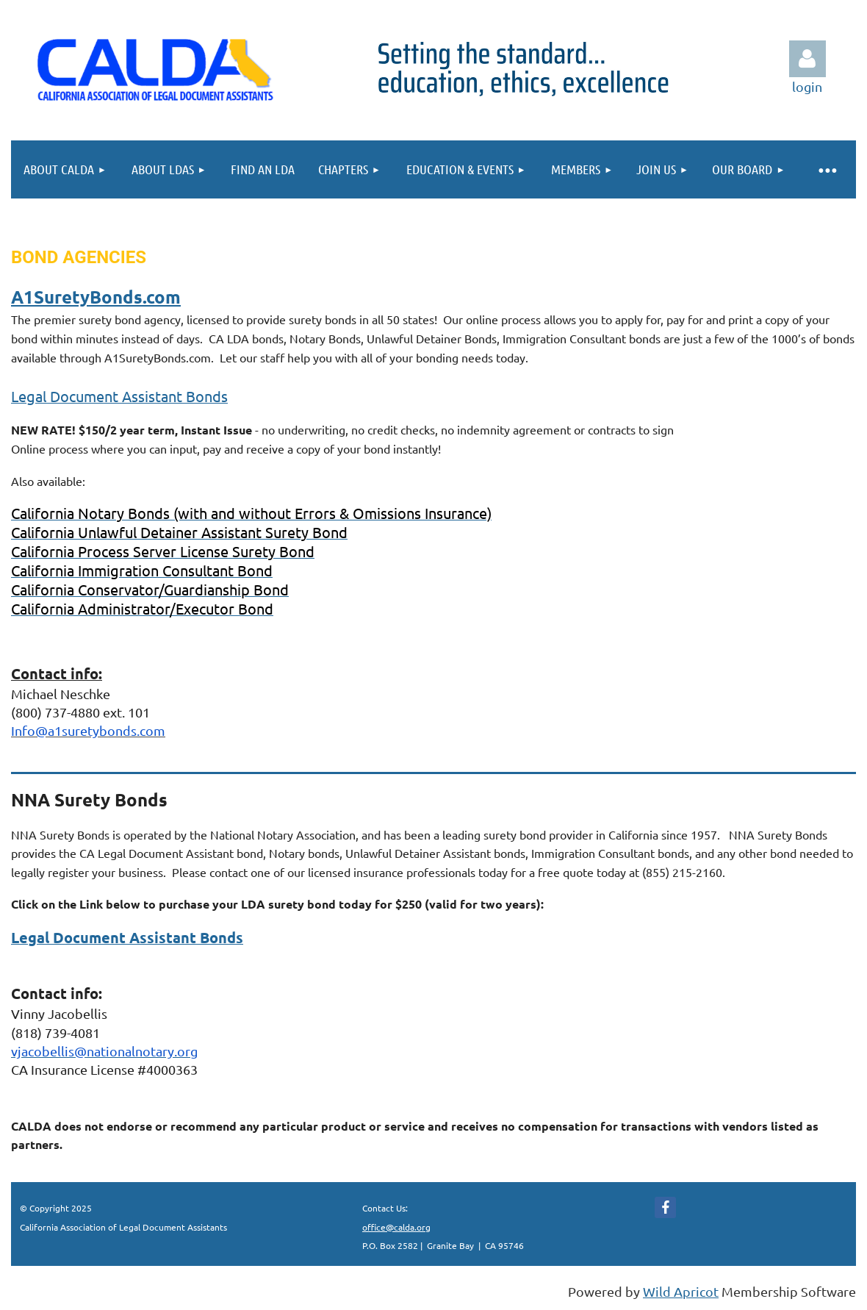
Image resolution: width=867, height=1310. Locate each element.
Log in (807, 58)
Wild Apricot (681, 1291)
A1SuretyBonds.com (96, 296)
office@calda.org (396, 1227)
